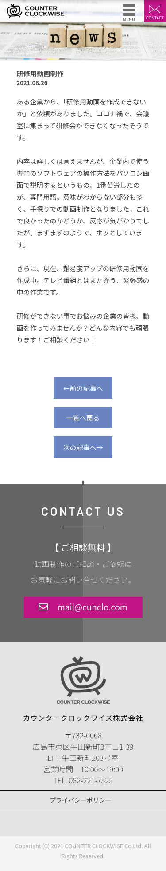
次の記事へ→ (83, 447)
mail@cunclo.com (92, 607)
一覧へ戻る (83, 417)
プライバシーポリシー (81, 800)
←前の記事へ (83, 388)
